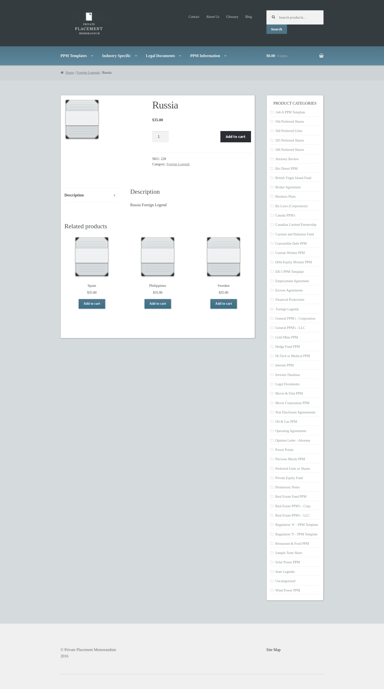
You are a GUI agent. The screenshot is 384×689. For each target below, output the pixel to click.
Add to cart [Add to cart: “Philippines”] (157, 303)
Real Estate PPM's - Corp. (293, 506)
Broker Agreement (288, 187)
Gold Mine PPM (286, 337)
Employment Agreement (292, 281)
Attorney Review (287, 159)
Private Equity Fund (289, 478)
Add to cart (235, 136)
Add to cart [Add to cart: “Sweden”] (223, 303)
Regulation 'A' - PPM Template (296, 525)
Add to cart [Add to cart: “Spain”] (92, 303)
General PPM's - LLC (290, 328)
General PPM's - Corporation (295, 318)
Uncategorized (285, 581)
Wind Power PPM (287, 590)
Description (74, 195)
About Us (212, 17)
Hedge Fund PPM (287, 347)
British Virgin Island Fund (293, 178)
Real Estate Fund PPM (290, 496)
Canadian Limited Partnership (295, 225)
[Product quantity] (160, 136)
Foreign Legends (88, 72)
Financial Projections (289, 300)
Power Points (284, 450)
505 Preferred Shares (289, 140)
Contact (194, 17)
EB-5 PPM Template (289, 272)
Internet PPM (284, 365)
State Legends (285, 572)
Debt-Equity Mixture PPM (293, 262)
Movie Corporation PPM (292, 403)
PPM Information (205, 56)
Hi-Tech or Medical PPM (292, 356)
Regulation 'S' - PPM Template (296, 534)
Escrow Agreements (289, 290)
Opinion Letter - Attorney (292, 440)
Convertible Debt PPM (291, 243)
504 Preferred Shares (289, 121)
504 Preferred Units (288, 131)
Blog (248, 17)
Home (69, 72)
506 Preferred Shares (289, 150)
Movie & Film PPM (289, 393)
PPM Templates (73, 56)
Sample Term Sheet (288, 553)
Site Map (273, 650)
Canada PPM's (285, 215)
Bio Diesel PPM (286, 168)
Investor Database (287, 375)
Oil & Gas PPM (286, 421)
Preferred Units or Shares (292, 469)
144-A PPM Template (290, 112)
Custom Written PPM (290, 253)
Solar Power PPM (287, 562)
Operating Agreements (290, 431)
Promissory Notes (287, 487)
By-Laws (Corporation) (291, 206)
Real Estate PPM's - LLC (292, 515)
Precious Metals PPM (290, 459)
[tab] (91, 195)
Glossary (232, 17)
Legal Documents (160, 56)
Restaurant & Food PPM (292, 543)
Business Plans (285, 196)
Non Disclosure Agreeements (295, 412)
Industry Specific (116, 56)
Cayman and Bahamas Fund (294, 234)
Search (276, 29)
